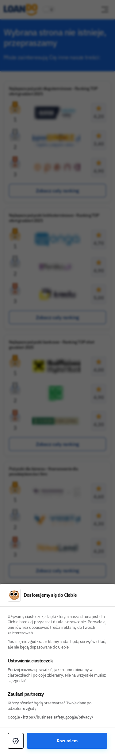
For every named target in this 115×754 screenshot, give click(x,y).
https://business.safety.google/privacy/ (58, 717)
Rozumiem (67, 740)
